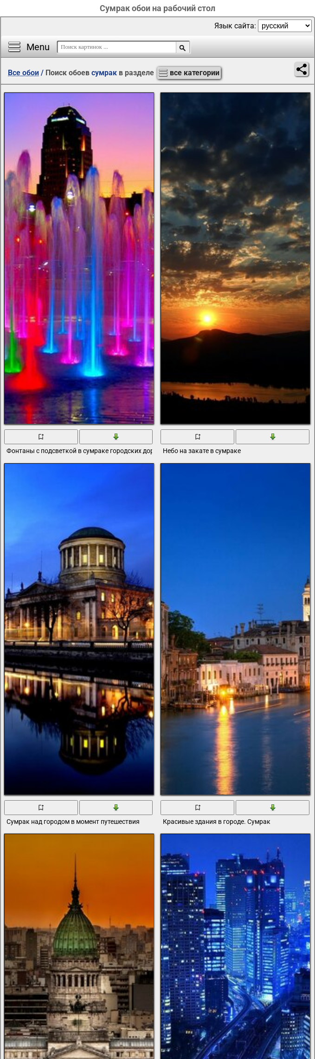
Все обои (23, 72)
